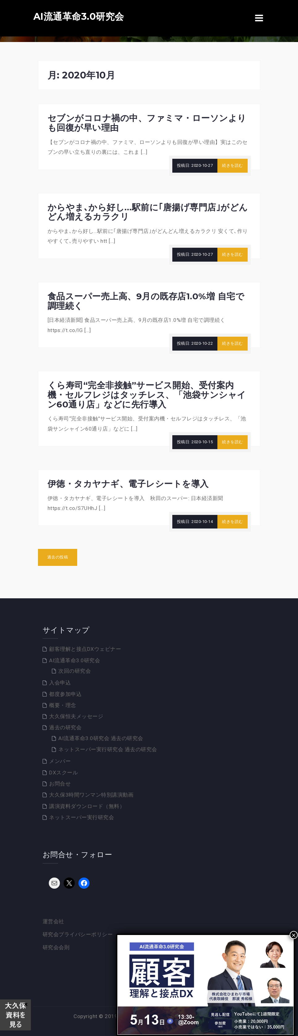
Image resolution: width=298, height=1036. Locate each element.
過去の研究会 (65, 727)
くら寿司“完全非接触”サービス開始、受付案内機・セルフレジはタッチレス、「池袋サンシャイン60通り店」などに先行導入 (147, 395)
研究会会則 (56, 947)
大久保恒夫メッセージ (76, 716)
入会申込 (60, 683)
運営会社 (53, 921)
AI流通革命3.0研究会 (78, 16)
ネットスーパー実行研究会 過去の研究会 (107, 749)
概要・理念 (62, 705)
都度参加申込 (65, 694)
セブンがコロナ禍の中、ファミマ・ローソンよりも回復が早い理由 (147, 123)
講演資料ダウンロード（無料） (87, 806)
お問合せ (60, 784)
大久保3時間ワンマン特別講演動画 (91, 795)
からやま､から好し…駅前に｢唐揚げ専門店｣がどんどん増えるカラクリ (148, 212)
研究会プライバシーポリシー (78, 934)
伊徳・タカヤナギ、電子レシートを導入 (128, 483)
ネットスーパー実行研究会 (81, 817)
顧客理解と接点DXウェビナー (85, 649)
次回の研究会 (74, 671)
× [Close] (294, 935)
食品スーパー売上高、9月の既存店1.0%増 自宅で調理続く (146, 301)
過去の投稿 (57, 557)
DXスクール (63, 772)
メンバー (60, 761)
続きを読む (232, 165)
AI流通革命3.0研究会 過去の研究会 (100, 738)
